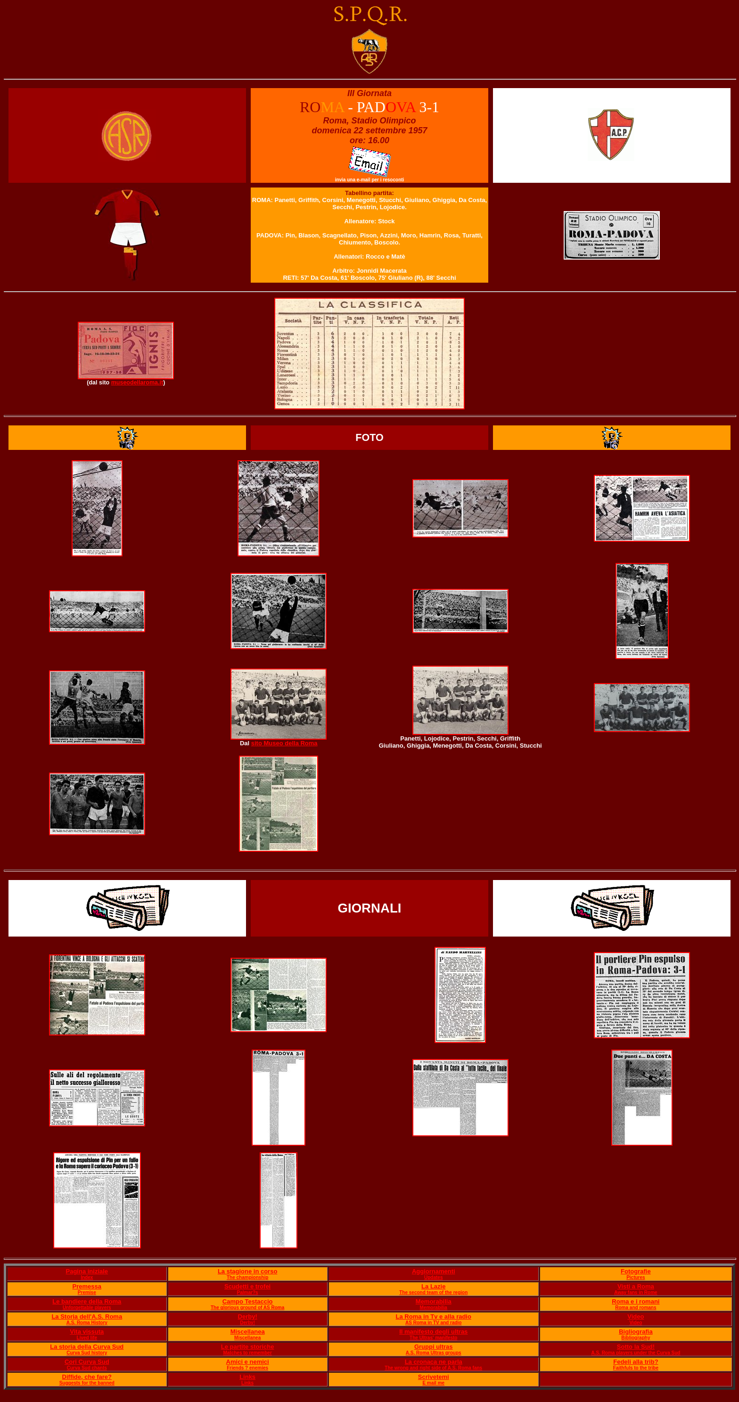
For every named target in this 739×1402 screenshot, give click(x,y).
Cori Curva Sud (87, 1361)
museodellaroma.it (137, 382)
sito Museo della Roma (284, 743)
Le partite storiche (247, 1346)
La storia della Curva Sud (86, 1346)
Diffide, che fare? (87, 1376)
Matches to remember (247, 1352)
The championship (247, 1277)
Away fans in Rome (635, 1292)
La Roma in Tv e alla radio (433, 1316)
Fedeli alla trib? (635, 1361)
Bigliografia (636, 1331)
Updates (433, 1277)
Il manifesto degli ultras (433, 1331)
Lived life (87, 1337)
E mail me (433, 1383)
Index (87, 1277)
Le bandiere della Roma (86, 1301)
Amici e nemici (247, 1361)
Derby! (247, 1316)
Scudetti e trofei (247, 1286)
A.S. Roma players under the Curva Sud (635, 1352)
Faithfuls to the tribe (635, 1367)
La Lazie (433, 1286)
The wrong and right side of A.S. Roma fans (433, 1367)
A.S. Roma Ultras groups (433, 1352)
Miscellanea (247, 1331)
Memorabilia (434, 1301)
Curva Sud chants (87, 1367)
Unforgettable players (87, 1307)
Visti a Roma (635, 1286)
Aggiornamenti (433, 1271)
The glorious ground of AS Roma (247, 1307)
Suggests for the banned (87, 1383)
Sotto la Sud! (636, 1346)
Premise (87, 1292)
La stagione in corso (247, 1271)
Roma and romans (635, 1307)
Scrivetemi (433, 1376)
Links (247, 1376)
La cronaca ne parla (433, 1361)
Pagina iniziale (87, 1271)
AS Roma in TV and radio (433, 1322)
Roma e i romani (635, 1301)
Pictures (635, 1277)
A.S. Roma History (86, 1322)
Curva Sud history (86, 1352)
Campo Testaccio (247, 1301)
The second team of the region (433, 1292)
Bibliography (635, 1337)
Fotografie (636, 1271)
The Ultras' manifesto (433, 1337)
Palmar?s (247, 1292)
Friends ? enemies (247, 1367)
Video (635, 1316)
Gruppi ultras (433, 1346)
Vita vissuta (87, 1331)
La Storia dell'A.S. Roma (86, 1316)
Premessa (87, 1286)
